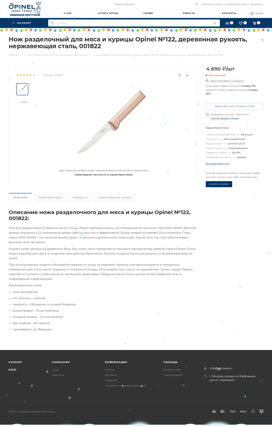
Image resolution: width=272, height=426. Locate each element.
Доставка (111, 374)
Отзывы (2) (80, 197)
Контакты (58, 374)
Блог (13, 369)
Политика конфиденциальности (125, 385)
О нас (55, 369)
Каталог (15, 362)
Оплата (109, 369)
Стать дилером (173, 374)
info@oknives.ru (221, 368)
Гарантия (111, 380)
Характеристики (50, 197)
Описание (20, 197)
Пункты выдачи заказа (115, 197)
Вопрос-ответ (172, 369)
